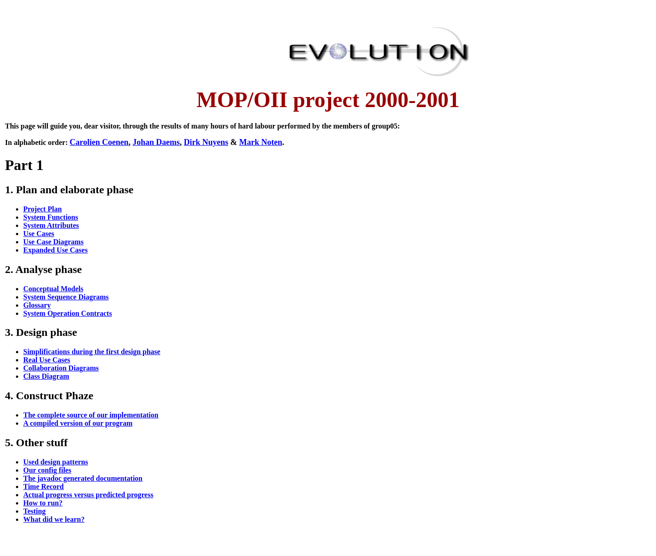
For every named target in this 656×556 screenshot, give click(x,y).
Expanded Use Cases (55, 250)
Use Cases (38, 233)
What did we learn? (54, 519)
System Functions (50, 217)
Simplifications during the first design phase (91, 351)
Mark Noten (260, 142)
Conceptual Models (53, 289)
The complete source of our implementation (91, 415)
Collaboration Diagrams (61, 368)
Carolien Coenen (99, 142)
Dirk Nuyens (206, 142)
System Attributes (51, 225)
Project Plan (42, 209)
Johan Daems (156, 142)
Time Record (43, 486)
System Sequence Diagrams (66, 297)
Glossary (37, 305)
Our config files (47, 470)
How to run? (42, 503)
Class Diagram (46, 376)
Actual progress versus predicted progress (88, 495)
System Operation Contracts (67, 313)
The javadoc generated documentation (83, 478)
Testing (34, 511)
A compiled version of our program (78, 423)
